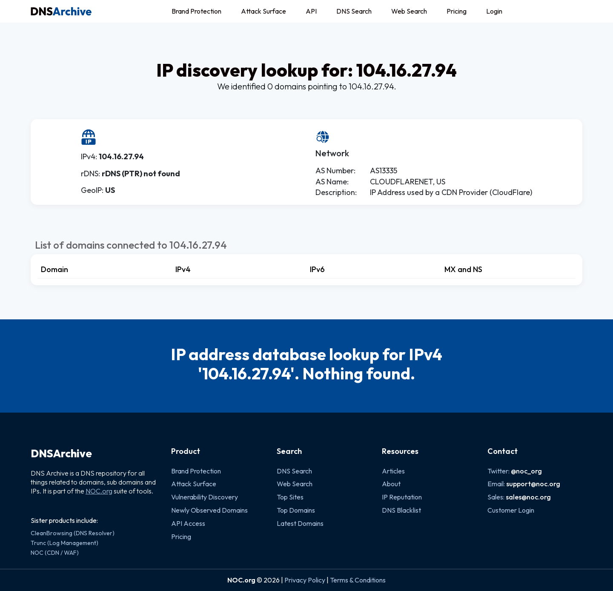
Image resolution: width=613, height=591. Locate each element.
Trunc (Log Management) (64, 543)
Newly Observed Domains (209, 510)
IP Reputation (402, 497)
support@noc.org (533, 483)
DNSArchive (61, 453)
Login (494, 11)
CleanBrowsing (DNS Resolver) (73, 533)
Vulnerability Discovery (204, 497)
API (311, 11)
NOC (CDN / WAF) (55, 553)
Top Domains (296, 510)
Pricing (457, 11)
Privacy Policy (304, 580)
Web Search (409, 11)
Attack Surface (263, 11)
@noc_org (526, 471)
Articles (393, 471)
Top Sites (290, 497)
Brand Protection (196, 11)
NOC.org (99, 491)
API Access (188, 523)
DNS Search (354, 11)
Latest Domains (300, 523)
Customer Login (510, 510)
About (391, 483)
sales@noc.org (528, 497)
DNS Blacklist (401, 510)
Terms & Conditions (358, 580)
